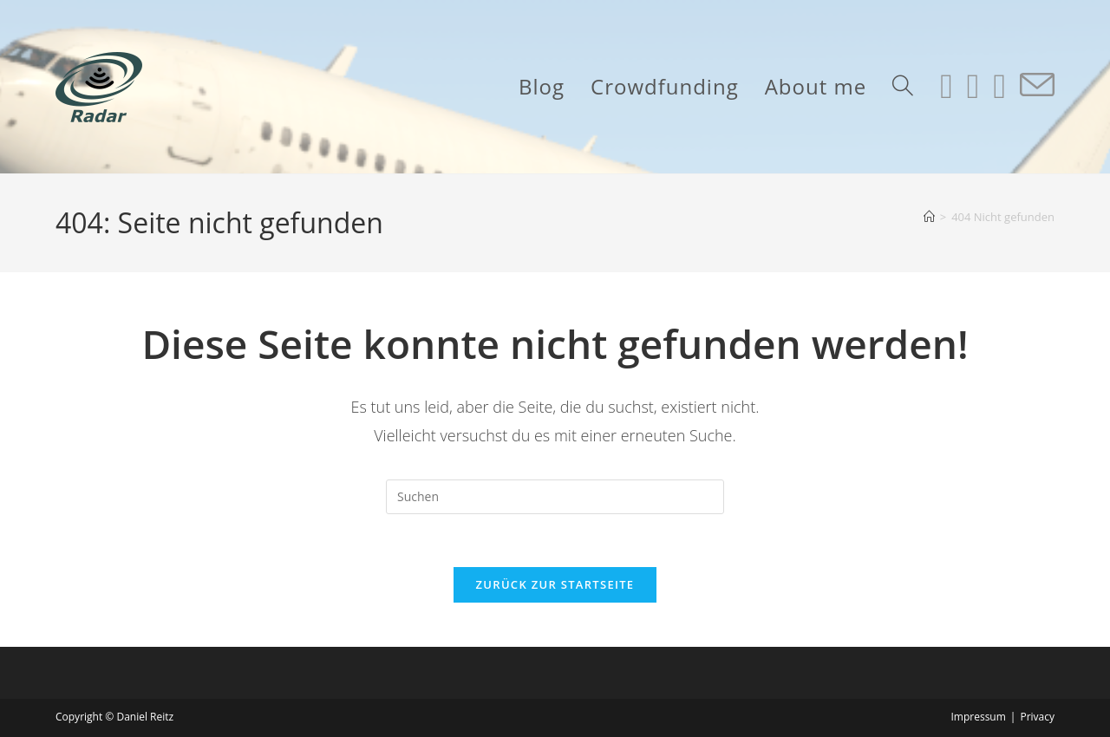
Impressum (977, 716)
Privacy (1037, 716)
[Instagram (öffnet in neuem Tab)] (946, 86)
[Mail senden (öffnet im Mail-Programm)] (1037, 86)
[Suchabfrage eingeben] (555, 496)
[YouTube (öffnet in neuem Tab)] (999, 86)
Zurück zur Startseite (555, 584)
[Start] (929, 217)
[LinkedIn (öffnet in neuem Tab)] (973, 86)
